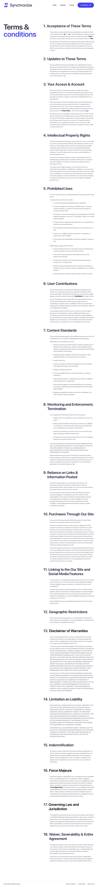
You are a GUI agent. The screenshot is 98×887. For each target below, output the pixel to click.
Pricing (71, 5)
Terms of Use (91, 884)
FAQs (54, 5)
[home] (18, 5)
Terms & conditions (71, 884)
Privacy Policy (81, 884)
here (87, 111)
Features (63, 5)
